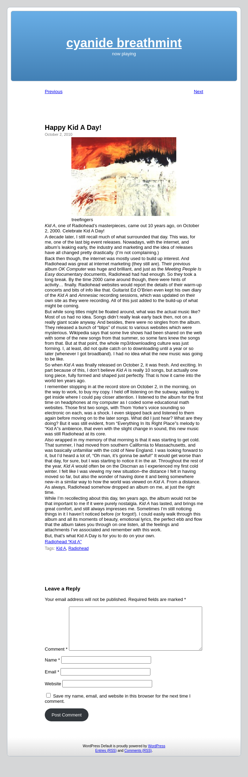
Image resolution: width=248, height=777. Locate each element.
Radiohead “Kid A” (63, 541)
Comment (56, 609)
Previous (54, 91)
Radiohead (78, 548)
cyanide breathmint (124, 43)
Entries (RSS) (105, 764)
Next (198, 91)
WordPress (156, 760)
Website (53, 697)
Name (52, 673)
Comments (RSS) (138, 764)
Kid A (61, 548)
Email (52, 685)
